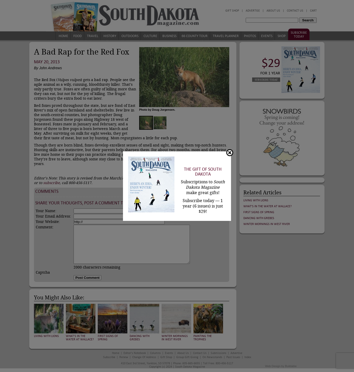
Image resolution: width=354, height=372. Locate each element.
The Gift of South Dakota (203, 172)
